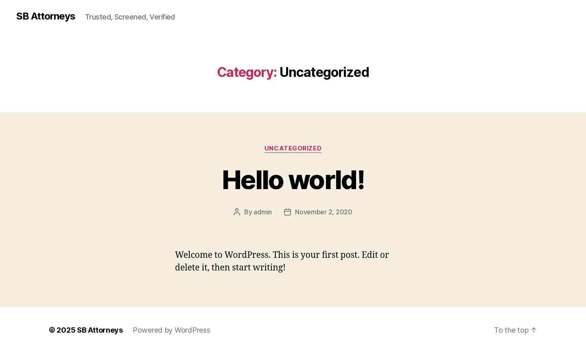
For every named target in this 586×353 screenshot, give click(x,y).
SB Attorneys (45, 16)
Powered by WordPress (171, 330)
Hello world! (293, 179)
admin (263, 212)
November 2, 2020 (323, 212)
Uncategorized (293, 148)
